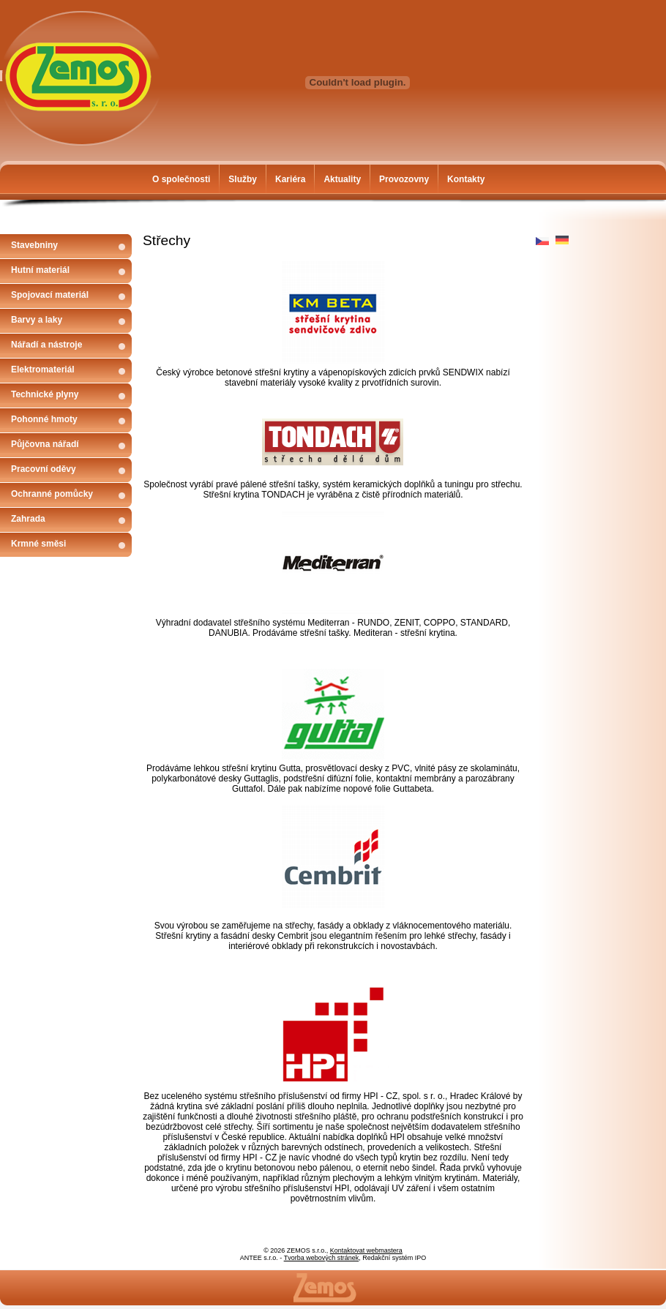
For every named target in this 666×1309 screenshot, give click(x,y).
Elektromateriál (43, 369)
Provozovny (404, 179)
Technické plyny (44, 394)
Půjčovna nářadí (45, 444)
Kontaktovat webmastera (366, 1250)
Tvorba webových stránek (321, 1257)
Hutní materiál (40, 270)
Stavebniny (34, 245)
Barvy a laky (36, 320)
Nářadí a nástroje (46, 345)
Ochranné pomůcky (52, 494)
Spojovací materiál (50, 295)
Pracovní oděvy (43, 469)
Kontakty (465, 179)
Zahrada (28, 519)
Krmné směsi (38, 544)
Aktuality (342, 179)
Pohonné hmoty (44, 419)
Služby (242, 179)
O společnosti (181, 179)
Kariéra (290, 179)
